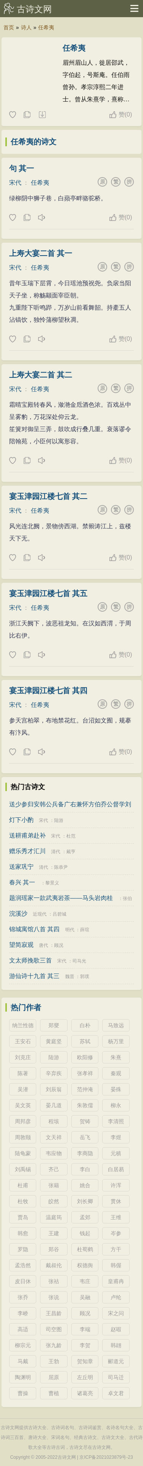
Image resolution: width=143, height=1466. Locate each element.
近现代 (40, 914)
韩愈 (23, 1233)
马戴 (23, 1361)
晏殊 (116, 1089)
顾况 (58, 945)
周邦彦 (23, 1121)
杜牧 (23, 1201)
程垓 (53, 1121)
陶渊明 (23, 1377)
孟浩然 (23, 1265)
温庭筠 (54, 1217)
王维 (116, 1217)
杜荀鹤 (85, 1249)
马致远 (116, 1025)
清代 (55, 851)
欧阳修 (85, 1057)
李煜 (116, 1137)
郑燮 (53, 1025)
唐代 (43, 945)
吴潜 (23, 1089)
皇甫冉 (116, 1281)
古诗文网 (34, 9)
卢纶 (116, 1297)
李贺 (85, 1345)
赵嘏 (116, 1329)
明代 (69, 929)
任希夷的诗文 (33, 141)
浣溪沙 (18, 913)
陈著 (23, 1073)
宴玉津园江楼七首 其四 (48, 690)
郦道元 (116, 1361)
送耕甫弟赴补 (27, 835)
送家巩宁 (21, 866)
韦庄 (85, 1281)
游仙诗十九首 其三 (34, 976)
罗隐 (23, 1249)
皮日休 (23, 1281)
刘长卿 (85, 1201)
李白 (85, 1169)
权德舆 (85, 1265)
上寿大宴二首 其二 (40, 375)
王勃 (53, 1361)
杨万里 (116, 1041)
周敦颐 (23, 1137)
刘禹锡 (23, 1169)
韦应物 (54, 1153)
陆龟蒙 (23, 1153)
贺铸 (85, 1121)
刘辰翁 (54, 1089)
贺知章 (85, 1361)
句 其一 (21, 168)
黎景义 (52, 883)
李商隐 (85, 1153)
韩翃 (116, 1345)
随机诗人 (42, 115)
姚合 (85, 1185)
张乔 (23, 1297)
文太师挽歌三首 (30, 960)
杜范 (71, 836)
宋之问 (116, 1313)
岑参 (116, 1233)
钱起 (85, 1233)
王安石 (23, 1041)
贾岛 (23, 1217)
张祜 (53, 1281)
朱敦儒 (85, 1105)
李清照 (116, 1121)
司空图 (54, 1329)
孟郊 (85, 1217)
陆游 (58, 820)
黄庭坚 (54, 1041)
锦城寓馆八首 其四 (34, 929)
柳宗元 (23, 1345)
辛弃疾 (54, 1073)
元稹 (116, 1153)
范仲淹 (85, 1089)
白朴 (85, 1025)
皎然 (53, 1201)
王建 (53, 1233)
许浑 (116, 1185)
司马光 (79, 961)
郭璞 (84, 976)
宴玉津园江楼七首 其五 (48, 593)
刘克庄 (23, 1057)
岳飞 (85, 1137)
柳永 (116, 1105)
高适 (23, 1329)
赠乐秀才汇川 (27, 851)
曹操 (23, 1393)
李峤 (23, 1313)
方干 (116, 1249)
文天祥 (54, 1137)
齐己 (53, 1169)
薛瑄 (84, 929)
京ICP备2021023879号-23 (106, 1457)
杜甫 (23, 1185)
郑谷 (53, 1249)
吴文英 (23, 1105)
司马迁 (116, 1377)
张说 (53, 1297)
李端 (85, 1329)
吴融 (85, 1297)
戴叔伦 (54, 1265)
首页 (8, 27)
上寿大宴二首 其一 (40, 253)
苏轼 (85, 1041)
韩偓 (116, 1265)
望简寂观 (21, 945)
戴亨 (71, 851)
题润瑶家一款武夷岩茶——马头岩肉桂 (61, 898)
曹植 (53, 1393)
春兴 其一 (22, 882)
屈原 (53, 1377)
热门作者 (26, 1007)
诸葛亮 (85, 1393)
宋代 (15, 182)
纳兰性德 (23, 1025)
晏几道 (54, 1105)
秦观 (116, 1073)
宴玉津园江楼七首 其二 (48, 496)
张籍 (53, 1185)
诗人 (26, 27)
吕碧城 (59, 914)
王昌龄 (54, 1313)
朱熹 (116, 1057)
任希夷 (46, 27)
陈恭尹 (61, 867)
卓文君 (116, 1393)
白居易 (116, 1169)
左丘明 (85, 1377)
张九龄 (54, 1345)
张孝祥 (85, 1073)
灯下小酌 (21, 820)
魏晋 (69, 976)
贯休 (116, 1201)
